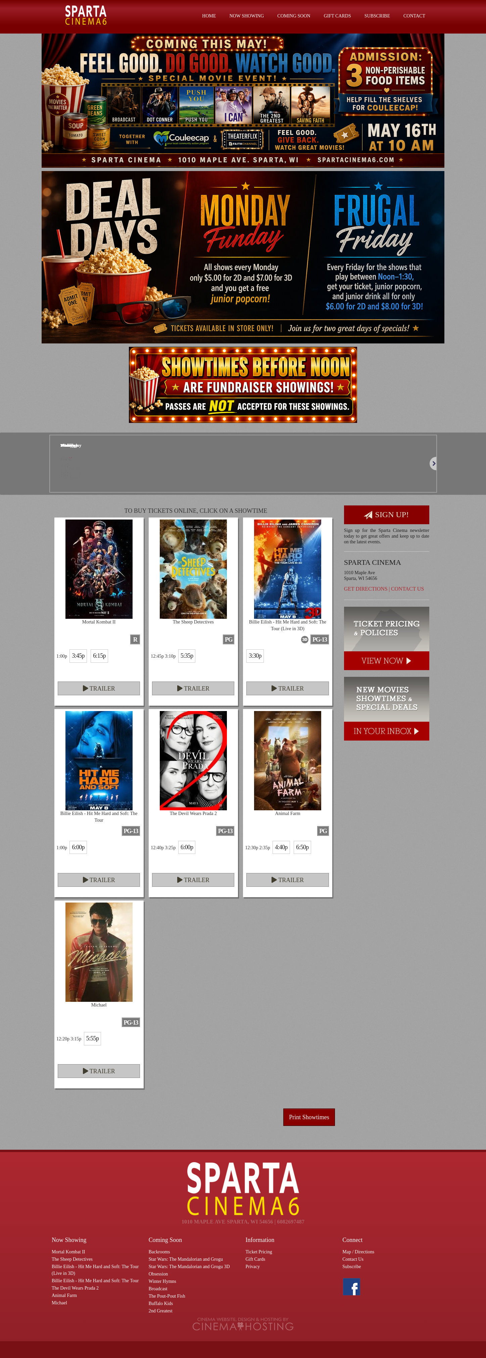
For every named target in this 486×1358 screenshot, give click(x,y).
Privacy (253, 1266)
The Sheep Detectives (72, 1259)
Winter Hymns (162, 1281)
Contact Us (407, 589)
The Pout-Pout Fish (167, 1296)
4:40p (281, 847)
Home (209, 15)
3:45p (78, 655)
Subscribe (377, 15)
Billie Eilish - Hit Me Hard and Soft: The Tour (95, 1280)
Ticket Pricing (259, 1251)
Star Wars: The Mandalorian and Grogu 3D (189, 1266)
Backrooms (159, 1251)
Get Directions (366, 589)
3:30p (255, 655)
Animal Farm (64, 1295)
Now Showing (247, 15)
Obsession (158, 1273)
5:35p (187, 655)
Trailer (99, 688)
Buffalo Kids (161, 1303)
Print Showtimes (309, 1117)
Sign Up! (386, 515)
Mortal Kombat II (68, 1251)
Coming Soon (293, 15)
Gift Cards (337, 15)
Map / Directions (358, 1251)
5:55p (92, 1038)
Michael (59, 1302)
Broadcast (158, 1288)
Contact (414, 15)
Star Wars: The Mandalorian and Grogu (186, 1259)
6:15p (99, 655)
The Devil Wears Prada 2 (75, 1288)
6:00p (78, 847)
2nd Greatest (161, 1310)
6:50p (302, 847)
